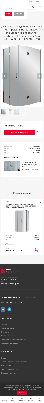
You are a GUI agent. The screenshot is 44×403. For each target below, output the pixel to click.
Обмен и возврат (8, 328)
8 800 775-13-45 (9, 279)
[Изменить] (19, 14)
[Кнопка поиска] (33, 7)
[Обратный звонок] (41, 2)
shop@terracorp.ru (10, 283)
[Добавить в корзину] (19, 132)
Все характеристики (12, 157)
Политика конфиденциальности (14, 362)
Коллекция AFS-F (29, 163)
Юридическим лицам (9, 343)
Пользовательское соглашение (13, 340)
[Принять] (22, 393)
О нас (3, 358)
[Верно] (8, 14)
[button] (39, 399)
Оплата (4, 325)
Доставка (5, 332)
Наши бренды (6, 366)
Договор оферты (8, 373)
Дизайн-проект (7, 336)
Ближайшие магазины (11, 297)
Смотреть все (30, 297)
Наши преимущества (9, 369)
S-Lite (37, 235)
